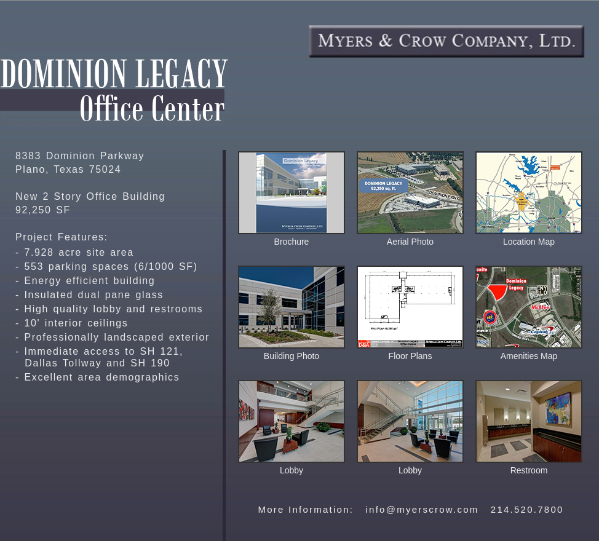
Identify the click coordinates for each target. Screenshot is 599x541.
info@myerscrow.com (421, 509)
